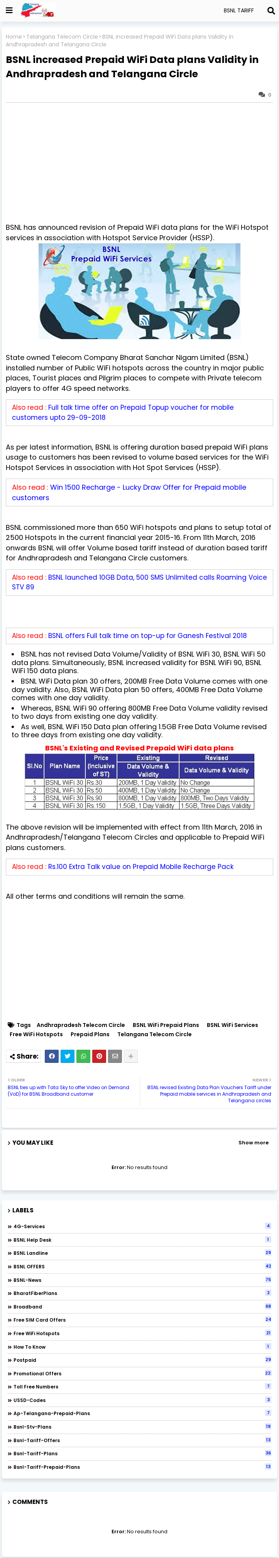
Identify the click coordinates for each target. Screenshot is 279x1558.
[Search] (271, 11)
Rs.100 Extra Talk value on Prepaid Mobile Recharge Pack (140, 866)
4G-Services (142, 1226)
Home (14, 37)
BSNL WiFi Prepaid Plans (166, 1025)
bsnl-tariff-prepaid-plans (142, 1466)
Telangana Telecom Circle (62, 37)
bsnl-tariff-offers (142, 1440)
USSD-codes (142, 1400)
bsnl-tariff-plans (142, 1453)
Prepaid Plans (90, 1034)
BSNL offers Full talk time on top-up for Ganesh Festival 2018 (147, 635)
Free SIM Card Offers (142, 1319)
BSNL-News (142, 1279)
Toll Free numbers (142, 1386)
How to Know (142, 1346)
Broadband (142, 1306)
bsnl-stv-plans (142, 1426)
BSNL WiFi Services (232, 1025)
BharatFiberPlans (142, 1293)
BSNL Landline (142, 1252)
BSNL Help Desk (142, 1239)
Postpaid (142, 1359)
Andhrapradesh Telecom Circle (81, 1025)
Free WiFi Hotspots (36, 1034)
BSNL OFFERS (142, 1266)
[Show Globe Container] (9, 10)
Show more (253, 1142)
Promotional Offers (142, 1373)
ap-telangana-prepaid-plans (142, 1413)
